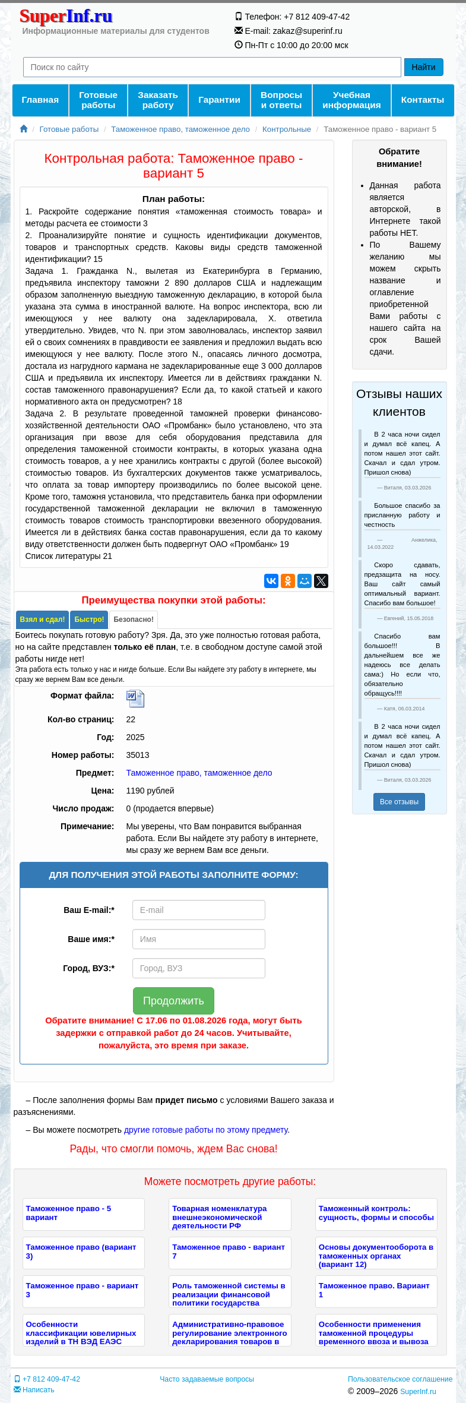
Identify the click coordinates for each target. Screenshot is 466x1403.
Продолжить (173, 1001)
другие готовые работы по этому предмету (205, 1130)
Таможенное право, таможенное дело (180, 129)
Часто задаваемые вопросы (207, 1379)
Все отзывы (399, 802)
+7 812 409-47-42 (47, 1379)
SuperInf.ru (418, 1392)
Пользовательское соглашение (400, 1379)
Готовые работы (98, 100)
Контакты (423, 99)
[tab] (42, 620)
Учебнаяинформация (351, 100)
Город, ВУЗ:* (89, 968)
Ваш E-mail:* (89, 910)
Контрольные (286, 129)
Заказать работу (158, 100)
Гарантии (219, 99)
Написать (34, 1390)
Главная (40, 99)
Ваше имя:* (91, 939)
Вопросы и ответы (281, 100)
